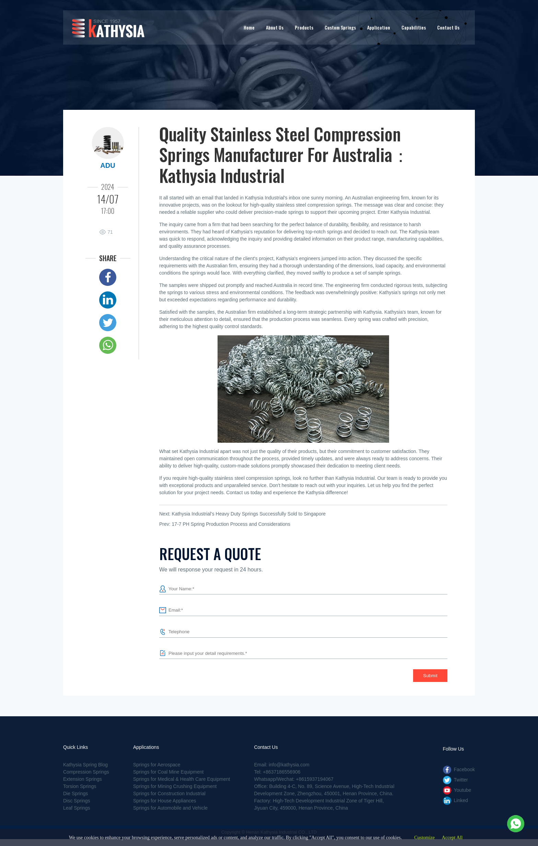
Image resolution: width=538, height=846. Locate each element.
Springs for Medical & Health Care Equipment (181, 779)
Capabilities (413, 27)
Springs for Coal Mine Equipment (168, 772)
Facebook (107, 277)
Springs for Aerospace (156, 764)
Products (304, 27)
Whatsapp (107, 345)
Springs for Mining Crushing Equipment (175, 786)
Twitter (107, 322)
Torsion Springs (79, 786)
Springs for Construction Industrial (169, 793)
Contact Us (448, 27)
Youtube (462, 790)
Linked (107, 300)
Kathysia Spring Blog (85, 764)
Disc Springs (76, 800)
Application (378, 27)
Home (249, 27)
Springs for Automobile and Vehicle (170, 808)
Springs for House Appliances (164, 800)
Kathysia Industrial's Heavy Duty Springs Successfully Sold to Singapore (249, 514)
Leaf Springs (76, 808)
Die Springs (75, 793)
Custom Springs (340, 27)
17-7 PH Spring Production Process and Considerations (231, 524)
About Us (274, 27)
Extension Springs (82, 779)
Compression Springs (86, 772)
